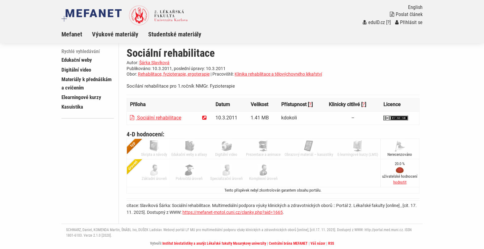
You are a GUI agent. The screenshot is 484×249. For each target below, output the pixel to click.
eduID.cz (374, 22)
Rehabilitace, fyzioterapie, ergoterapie (174, 74)
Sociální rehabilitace (155, 118)
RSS (331, 243)
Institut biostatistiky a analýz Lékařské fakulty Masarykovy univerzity (214, 243)
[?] (388, 22)
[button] (400, 182)
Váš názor (318, 243)
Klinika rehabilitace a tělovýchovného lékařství (278, 74)
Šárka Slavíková (154, 62)
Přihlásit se (409, 22)
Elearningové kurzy (81, 97)
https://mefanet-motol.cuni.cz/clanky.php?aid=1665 (232, 212)
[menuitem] (76, 34)
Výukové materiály (115, 34)
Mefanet (71, 34)
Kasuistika (72, 107)
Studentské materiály (174, 34)
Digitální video (76, 70)
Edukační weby (76, 60)
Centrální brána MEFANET (288, 243)
